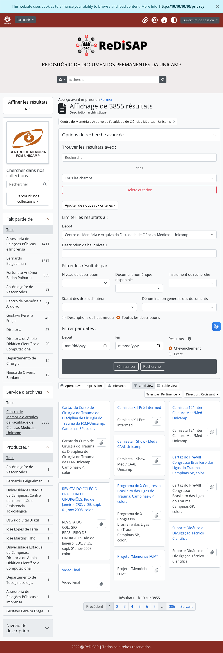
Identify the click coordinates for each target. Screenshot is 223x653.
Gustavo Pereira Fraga (27, 318)
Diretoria (27, 330)
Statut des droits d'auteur (83, 298)
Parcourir (24, 20)
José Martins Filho (27, 539)
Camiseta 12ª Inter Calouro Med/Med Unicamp (187, 412)
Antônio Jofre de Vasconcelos (27, 289)
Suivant (186, 606)
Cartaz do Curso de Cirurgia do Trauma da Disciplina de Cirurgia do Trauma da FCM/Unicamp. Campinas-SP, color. (83, 418)
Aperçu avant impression (81, 386)
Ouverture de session (198, 20)
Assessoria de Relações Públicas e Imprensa (27, 244)
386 (172, 606)
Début (67, 337)
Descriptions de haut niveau (90, 317)
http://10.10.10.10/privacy (181, 6)
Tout (10, 229)
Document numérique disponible (133, 277)
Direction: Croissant (201, 394)
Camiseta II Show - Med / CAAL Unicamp (137, 444)
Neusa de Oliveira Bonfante (27, 375)
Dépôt (67, 226)
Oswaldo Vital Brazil (27, 521)
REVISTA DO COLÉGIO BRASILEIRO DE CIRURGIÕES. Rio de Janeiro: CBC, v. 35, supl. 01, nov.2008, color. (81, 499)
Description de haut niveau (84, 245)
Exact (178, 354)
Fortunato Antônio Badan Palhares (27, 275)
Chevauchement (187, 348)
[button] (145, 20)
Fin (117, 337)
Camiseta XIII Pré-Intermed (139, 407)
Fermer (107, 99)
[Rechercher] (113, 79)
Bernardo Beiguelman (27, 261)
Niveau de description (17, 628)
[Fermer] (217, 6)
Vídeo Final (71, 570)
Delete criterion (139, 190)
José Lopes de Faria (27, 530)
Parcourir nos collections (27, 199)
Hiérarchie (118, 386)
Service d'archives (24, 392)
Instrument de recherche (189, 274)
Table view (167, 386)
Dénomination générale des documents (175, 298)
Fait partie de (19, 219)
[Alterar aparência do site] (174, 20)
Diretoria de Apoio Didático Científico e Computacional (27, 344)
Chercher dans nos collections (25, 173)
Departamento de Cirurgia (27, 361)
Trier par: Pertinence (162, 394)
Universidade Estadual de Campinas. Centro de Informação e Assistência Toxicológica (27, 501)
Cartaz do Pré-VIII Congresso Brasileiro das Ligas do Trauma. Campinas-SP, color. (193, 465)
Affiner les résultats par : (28, 105)
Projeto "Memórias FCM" (137, 556)
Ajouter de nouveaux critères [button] (89, 205)
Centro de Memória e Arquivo (27, 304)
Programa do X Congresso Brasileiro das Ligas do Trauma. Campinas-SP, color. (139, 493)
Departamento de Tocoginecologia (27, 580)
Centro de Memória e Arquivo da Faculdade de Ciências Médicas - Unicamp (27, 422)
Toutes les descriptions (141, 317)
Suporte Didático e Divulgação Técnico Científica (188, 533)
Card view (143, 386)
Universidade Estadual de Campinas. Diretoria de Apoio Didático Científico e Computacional (27, 558)
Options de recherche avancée (93, 135)
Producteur (17, 447)
